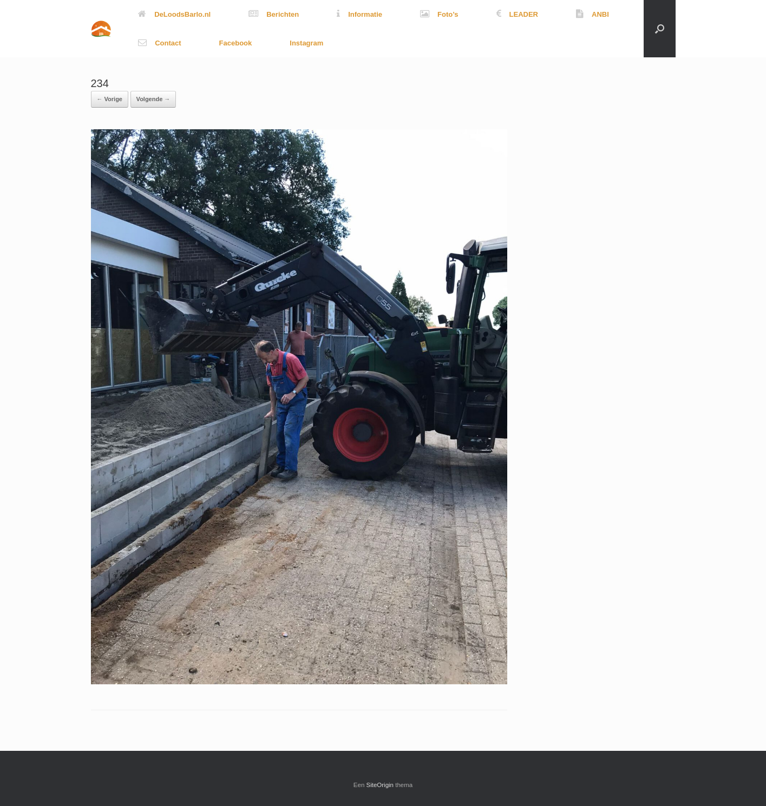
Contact (159, 43)
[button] (660, 28)
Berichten (273, 14)
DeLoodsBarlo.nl (174, 14)
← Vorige (109, 99)
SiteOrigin (380, 785)
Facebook (235, 43)
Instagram (306, 43)
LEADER (517, 14)
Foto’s (439, 14)
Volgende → (153, 99)
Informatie (359, 14)
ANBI (592, 14)
